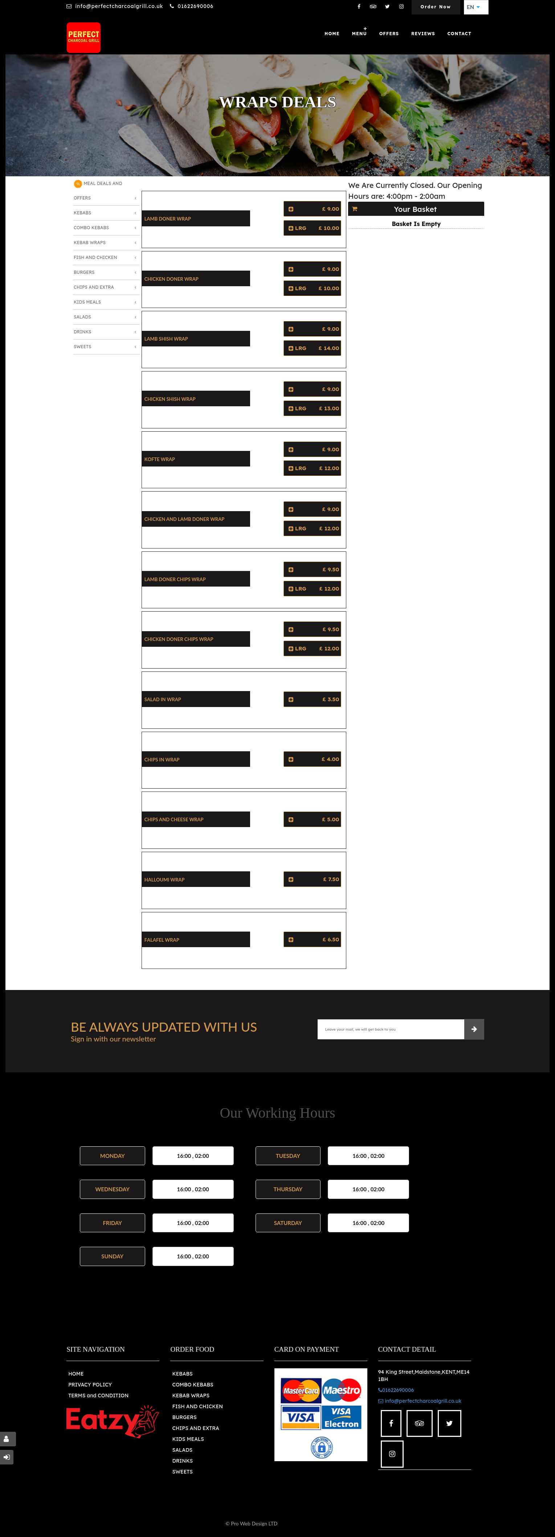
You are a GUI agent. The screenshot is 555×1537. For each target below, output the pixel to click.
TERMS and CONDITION (98, 1395)
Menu (359, 33)
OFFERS (389, 33)
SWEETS (182, 1471)
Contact (460, 33)
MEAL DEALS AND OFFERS (98, 190)
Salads (82, 317)
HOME (75, 1373)
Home (332, 33)
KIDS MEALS (188, 1439)
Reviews (423, 33)
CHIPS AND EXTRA (195, 1428)
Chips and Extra (94, 287)
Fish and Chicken (95, 257)
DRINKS (182, 1461)
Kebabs (82, 212)
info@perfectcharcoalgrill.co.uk (119, 6)
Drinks (82, 331)
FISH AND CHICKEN (197, 1406)
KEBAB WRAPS (190, 1395)
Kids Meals (87, 302)
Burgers (84, 272)
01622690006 (195, 6)
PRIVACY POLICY (90, 1384)
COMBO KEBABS (192, 1384)
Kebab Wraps (90, 242)
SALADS (182, 1450)
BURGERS (184, 1417)
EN (473, 7)
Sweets (82, 346)
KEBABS (182, 1373)
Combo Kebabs (91, 227)
